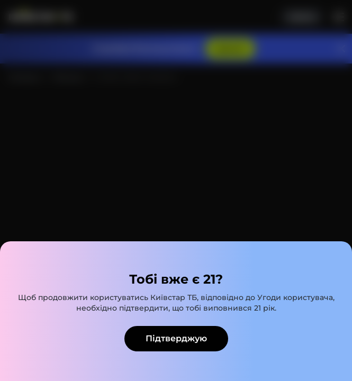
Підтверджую (176, 338)
